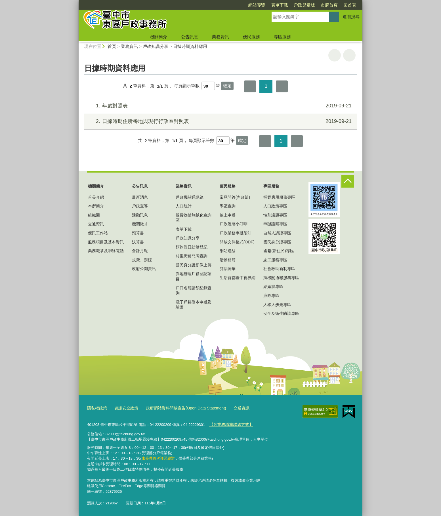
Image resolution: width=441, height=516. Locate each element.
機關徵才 (140, 224)
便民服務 (251, 36)
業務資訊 (220, 36)
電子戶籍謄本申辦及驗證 (193, 304)
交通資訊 (96, 224)
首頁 (112, 46)
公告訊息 (189, 36)
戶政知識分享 (155, 46)
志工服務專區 (275, 260)
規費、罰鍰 (142, 260)
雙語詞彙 (228, 268)
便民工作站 (98, 233)
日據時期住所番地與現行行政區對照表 (220, 121)
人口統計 (184, 206)
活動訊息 (140, 215)
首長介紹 (96, 197)
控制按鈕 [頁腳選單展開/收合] (347, 181)
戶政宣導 (140, 206)
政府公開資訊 (144, 268)
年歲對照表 (220, 106)
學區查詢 (228, 206)
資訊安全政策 (124, 408)
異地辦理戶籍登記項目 (193, 276)
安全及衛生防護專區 (281, 313)
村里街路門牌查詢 (191, 256)
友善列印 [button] (334, 55)
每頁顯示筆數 (187, 86)
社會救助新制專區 (279, 268)
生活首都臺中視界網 (237, 277)
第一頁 (250, 86)
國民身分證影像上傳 (193, 265)
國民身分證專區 (277, 242)
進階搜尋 (351, 16)
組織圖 (94, 215)
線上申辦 (228, 215)
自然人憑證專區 (277, 233)
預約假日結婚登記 (191, 247)
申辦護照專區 (275, 224)
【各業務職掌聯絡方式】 (229, 424)
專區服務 (282, 36)
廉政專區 (271, 295)
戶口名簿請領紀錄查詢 (193, 290)
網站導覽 (256, 5)
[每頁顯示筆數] (208, 86)
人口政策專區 (275, 206)
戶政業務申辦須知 (235, 233)
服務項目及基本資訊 (106, 242)
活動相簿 (228, 260)
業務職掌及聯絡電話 (106, 251)
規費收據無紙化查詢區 (193, 217)
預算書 (138, 233)
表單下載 (279, 5)
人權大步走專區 (277, 304)
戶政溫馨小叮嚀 (233, 224)
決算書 (138, 242)
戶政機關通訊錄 (189, 197)
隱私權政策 (96, 408)
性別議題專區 (275, 215)
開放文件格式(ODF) (237, 242)
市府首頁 (329, 5)
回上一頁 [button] (349, 55)
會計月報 (140, 251)
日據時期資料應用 (190, 46)
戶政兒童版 (304, 5)
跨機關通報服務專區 (281, 277)
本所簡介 (96, 206)
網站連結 (228, 251)
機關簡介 (158, 36)
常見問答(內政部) (235, 197)
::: (76, 2)
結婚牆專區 (273, 286)
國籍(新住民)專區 (278, 251)
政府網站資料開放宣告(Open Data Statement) (180, 408)
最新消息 (140, 197)
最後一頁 (282, 86)
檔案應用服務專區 (279, 197)
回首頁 (349, 5)
